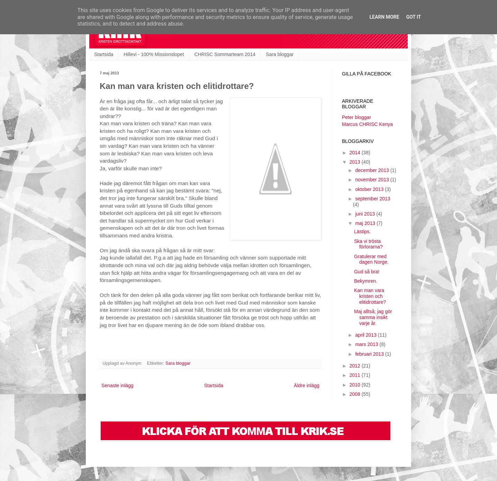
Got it (413, 17)
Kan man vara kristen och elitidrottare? (370, 296)
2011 (356, 375)
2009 (356, 394)
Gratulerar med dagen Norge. (371, 259)
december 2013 (372, 170)
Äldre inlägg (306, 385)
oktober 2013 (370, 189)
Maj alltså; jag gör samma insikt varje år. (373, 317)
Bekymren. (365, 281)
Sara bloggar (279, 54)
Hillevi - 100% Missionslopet (154, 54)
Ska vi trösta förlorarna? (368, 244)
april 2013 (366, 335)
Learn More (384, 17)
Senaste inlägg (117, 385)
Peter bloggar (356, 117)
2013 (356, 162)
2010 (356, 385)
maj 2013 (365, 223)
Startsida (103, 54)
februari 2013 (370, 354)
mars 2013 (367, 344)
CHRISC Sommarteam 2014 (225, 54)
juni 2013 (365, 214)
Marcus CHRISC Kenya (367, 124)
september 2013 (372, 198)
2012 (356, 366)
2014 (356, 152)
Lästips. (362, 231)
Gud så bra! (366, 271)
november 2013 (372, 179)
